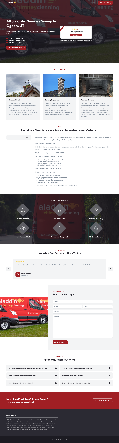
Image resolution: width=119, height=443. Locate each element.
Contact (87, 3)
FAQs (94, 3)
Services (64, 3)
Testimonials (79, 3)
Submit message (59, 342)
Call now (76, 35)
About (71, 3)
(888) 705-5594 (104, 3)
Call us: (15, 48)
